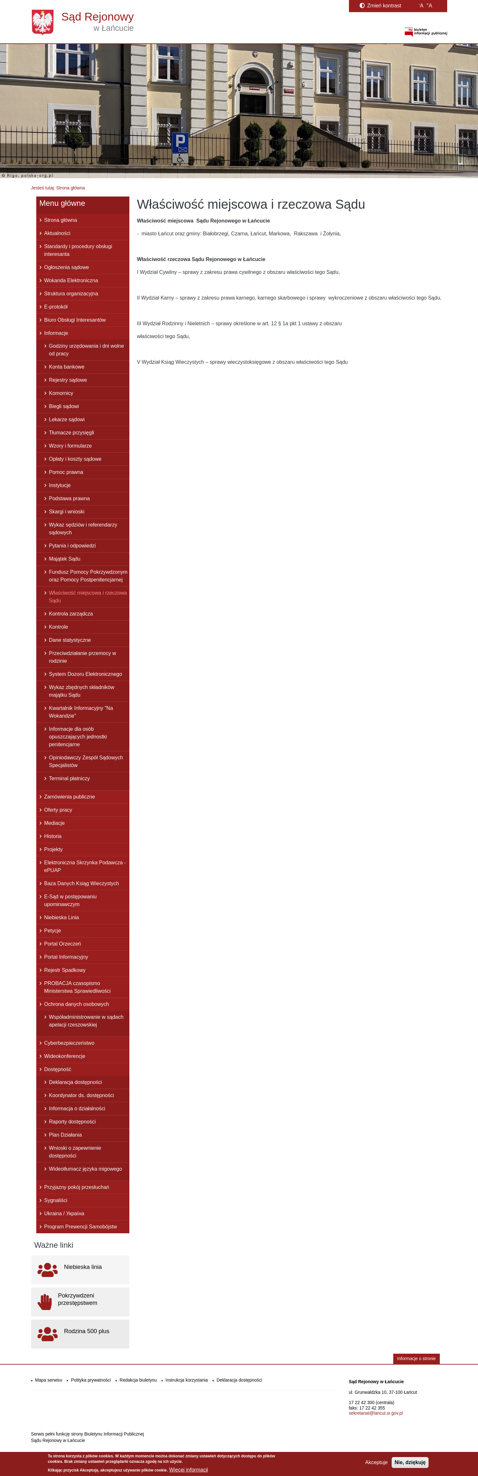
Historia (53, 836)
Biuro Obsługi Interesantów (75, 320)
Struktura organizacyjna (71, 293)
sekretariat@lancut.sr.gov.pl (376, 1413)
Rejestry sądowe (68, 380)
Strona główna (60, 220)
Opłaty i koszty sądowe (75, 459)
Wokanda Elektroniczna (71, 280)
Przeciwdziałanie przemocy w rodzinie (82, 657)
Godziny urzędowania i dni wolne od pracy (86, 349)
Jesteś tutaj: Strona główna (58, 187)
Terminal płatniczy (69, 778)
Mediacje (54, 823)
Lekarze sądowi (67, 419)
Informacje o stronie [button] (416, 1358)
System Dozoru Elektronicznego (85, 674)
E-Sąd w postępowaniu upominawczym (70, 900)
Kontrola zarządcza (71, 613)
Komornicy (61, 393)
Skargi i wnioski (66, 511)
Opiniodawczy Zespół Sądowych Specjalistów (86, 761)
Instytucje (60, 485)
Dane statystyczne (70, 640)
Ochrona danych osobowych (76, 1004)
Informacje (56, 333)
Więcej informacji (188, 1470)
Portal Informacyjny (66, 957)
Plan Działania (65, 1135)
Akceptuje (376, 1463)
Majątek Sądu (65, 559)
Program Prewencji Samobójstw (80, 1226)
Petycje (52, 930)
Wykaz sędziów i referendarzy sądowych (83, 528)
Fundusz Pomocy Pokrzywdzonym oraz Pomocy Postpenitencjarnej (88, 575)
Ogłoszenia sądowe (66, 267)
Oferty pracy (58, 810)
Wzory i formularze (70, 446)
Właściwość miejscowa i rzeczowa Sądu (88, 596)
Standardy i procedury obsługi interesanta (78, 250)
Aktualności (57, 233)
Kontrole (58, 627)
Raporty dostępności (72, 1121)
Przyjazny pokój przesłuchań (76, 1187)
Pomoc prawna (66, 472)
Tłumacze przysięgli (71, 432)
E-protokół (56, 307)
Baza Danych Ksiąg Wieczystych (81, 883)
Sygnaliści (55, 1200)
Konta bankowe (66, 367)
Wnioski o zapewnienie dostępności (75, 1151)
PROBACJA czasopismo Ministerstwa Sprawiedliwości (77, 987)
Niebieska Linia (61, 917)
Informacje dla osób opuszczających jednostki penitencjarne (78, 736)
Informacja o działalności (77, 1108)
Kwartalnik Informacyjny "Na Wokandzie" (81, 712)
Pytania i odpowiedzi (72, 545)
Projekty (53, 849)
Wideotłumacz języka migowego (85, 1169)
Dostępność (58, 1069)
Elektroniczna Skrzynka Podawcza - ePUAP (85, 866)
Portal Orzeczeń (62, 944)
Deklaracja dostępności (75, 1082)
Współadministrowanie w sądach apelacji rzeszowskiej (86, 1020)
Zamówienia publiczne (69, 796)
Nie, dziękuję (410, 1463)
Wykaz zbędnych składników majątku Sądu (82, 691)
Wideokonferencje (64, 1056)
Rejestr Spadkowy (65, 970)
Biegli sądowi (64, 406)
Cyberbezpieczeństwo (69, 1043)
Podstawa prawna (69, 498)
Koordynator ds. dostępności (81, 1095)
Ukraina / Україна (64, 1213)
